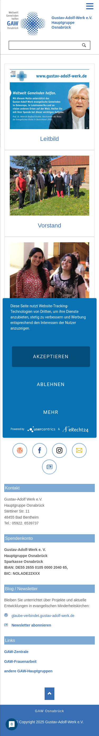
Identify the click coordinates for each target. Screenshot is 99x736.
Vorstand (49, 225)
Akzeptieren (51, 356)
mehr (50, 412)
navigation (89, 5)
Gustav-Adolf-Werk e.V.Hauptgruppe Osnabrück (71, 22)
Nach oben (49, 693)
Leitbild (49, 138)
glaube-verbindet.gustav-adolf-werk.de (43, 616)
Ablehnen (51, 384)
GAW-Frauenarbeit (20, 661)
